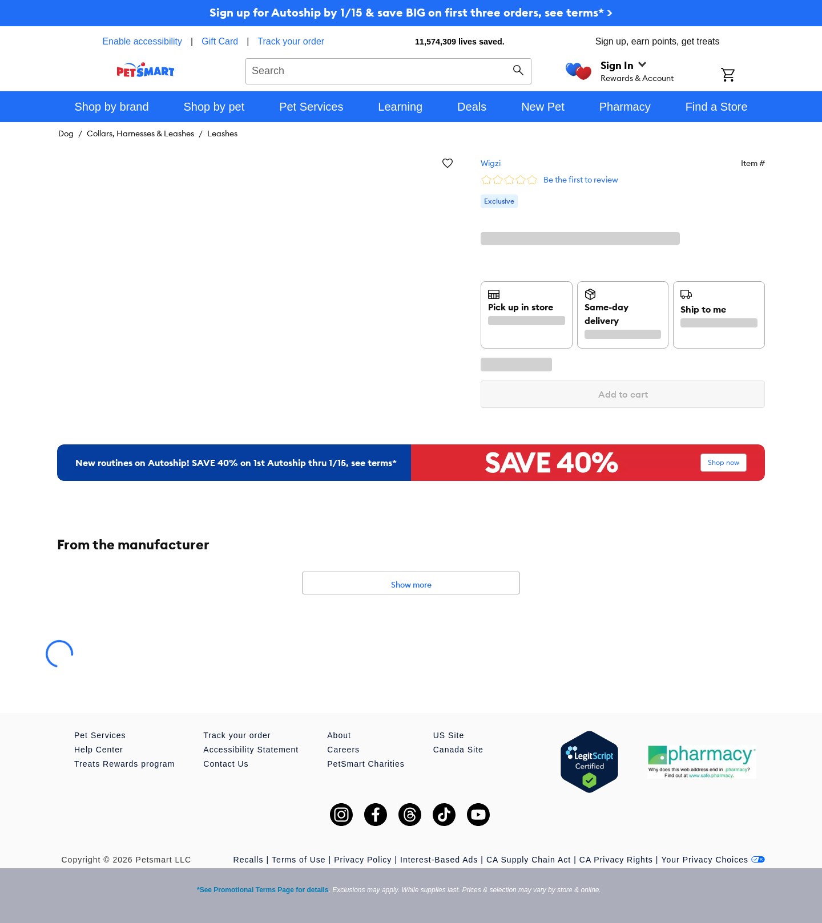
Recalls (248, 859)
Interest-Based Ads (439, 859)
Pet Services (100, 735)
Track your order (290, 41)
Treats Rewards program (124, 763)
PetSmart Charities (365, 763)
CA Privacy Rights (616, 859)
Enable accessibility (142, 41)
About (339, 735)
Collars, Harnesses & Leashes (140, 133)
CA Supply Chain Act (528, 859)
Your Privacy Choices (713, 859)
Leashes (222, 133)
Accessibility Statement (251, 749)
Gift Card (220, 41)
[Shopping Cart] (743, 76)
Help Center (98, 749)
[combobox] (388, 69)
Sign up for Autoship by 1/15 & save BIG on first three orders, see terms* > (411, 12)
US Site (448, 735)
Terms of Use (298, 859)
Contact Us (225, 763)
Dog (66, 133)
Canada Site (458, 749)
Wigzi (491, 163)
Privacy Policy (363, 859)
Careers (343, 749)
